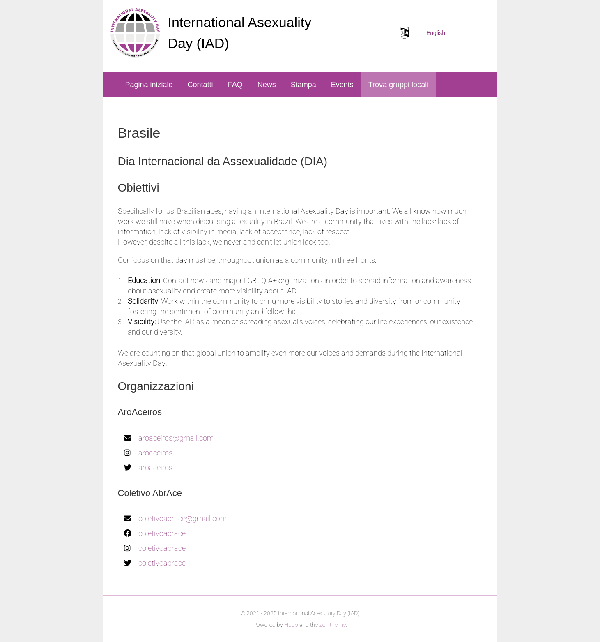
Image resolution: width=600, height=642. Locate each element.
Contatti (200, 85)
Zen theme (332, 624)
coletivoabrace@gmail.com (182, 518)
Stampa (303, 85)
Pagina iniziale (149, 85)
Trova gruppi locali (398, 85)
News (266, 85)
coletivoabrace (162, 533)
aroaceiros (155, 452)
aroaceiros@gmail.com (176, 438)
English (435, 33)
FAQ (235, 85)
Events (342, 85)
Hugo (291, 624)
